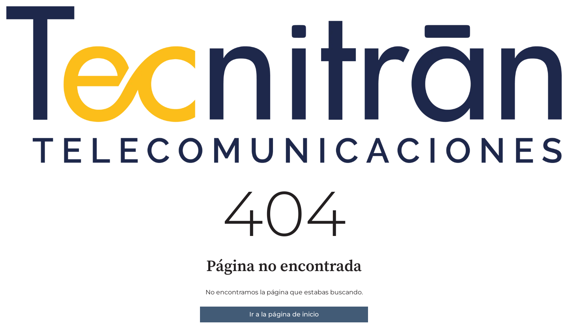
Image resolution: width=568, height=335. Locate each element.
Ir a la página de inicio (284, 314)
